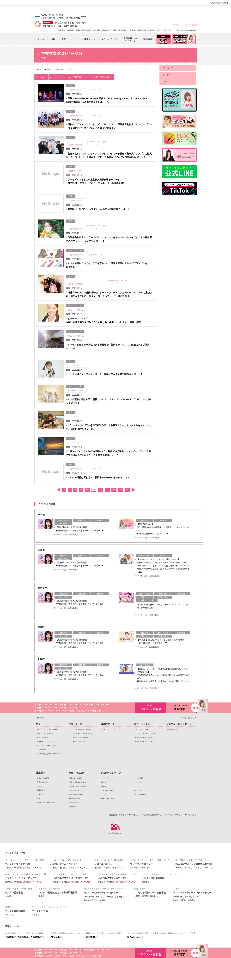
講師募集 (72, 807)
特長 (38, 724)
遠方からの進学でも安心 (143, 737)
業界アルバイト (42, 737)
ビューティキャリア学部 (78, 741)
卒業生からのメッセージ (178, 724)
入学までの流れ (42, 782)
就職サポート (108, 724)
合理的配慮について (152, 815)
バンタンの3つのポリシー (130, 815)
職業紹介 (104, 786)
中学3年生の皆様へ (167, 10)
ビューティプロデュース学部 (80, 729)
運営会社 (113, 815)
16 (127, 489)
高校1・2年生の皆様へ (132, 10)
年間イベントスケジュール (144, 741)
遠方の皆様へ (156, 10)
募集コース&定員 (43, 778)
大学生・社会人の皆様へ (144, 10)
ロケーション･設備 (141, 729)
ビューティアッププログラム (47, 741)
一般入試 (40, 794)
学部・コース (75, 724)
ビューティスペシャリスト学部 (80, 733)
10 (87, 489)
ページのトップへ (189, 718)
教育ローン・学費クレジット (47, 802)
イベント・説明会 (150, 707)
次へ (134, 490)
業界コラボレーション (45, 733)
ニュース (58, 76)
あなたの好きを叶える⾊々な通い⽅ (50, 754)
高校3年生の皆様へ (121, 10)
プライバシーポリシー (173, 815)
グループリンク (107, 778)
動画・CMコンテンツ (109, 798)
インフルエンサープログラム (47, 745)
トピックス (137, 782)
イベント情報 (138, 778)
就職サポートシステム (110, 729)
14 (114, 489)
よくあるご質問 (191, 25)
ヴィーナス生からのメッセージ (146, 733)
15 (121, 489)
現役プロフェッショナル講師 (47, 729)
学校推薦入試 (42, 790)
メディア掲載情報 (101, 76)
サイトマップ (191, 815)
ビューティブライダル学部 (79, 737)
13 (107, 489)
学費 (38, 798)
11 (94, 489)
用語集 (103, 782)
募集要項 (40, 772)
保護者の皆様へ (179, 10)
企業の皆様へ (191, 10)
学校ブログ (77, 76)
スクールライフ (42, 750)
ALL (41, 76)
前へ (58, 490)
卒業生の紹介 (172, 729)
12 (100, 489)
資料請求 (181, 707)
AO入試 (39, 786)
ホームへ (41, 718)
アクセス (175, 25)
